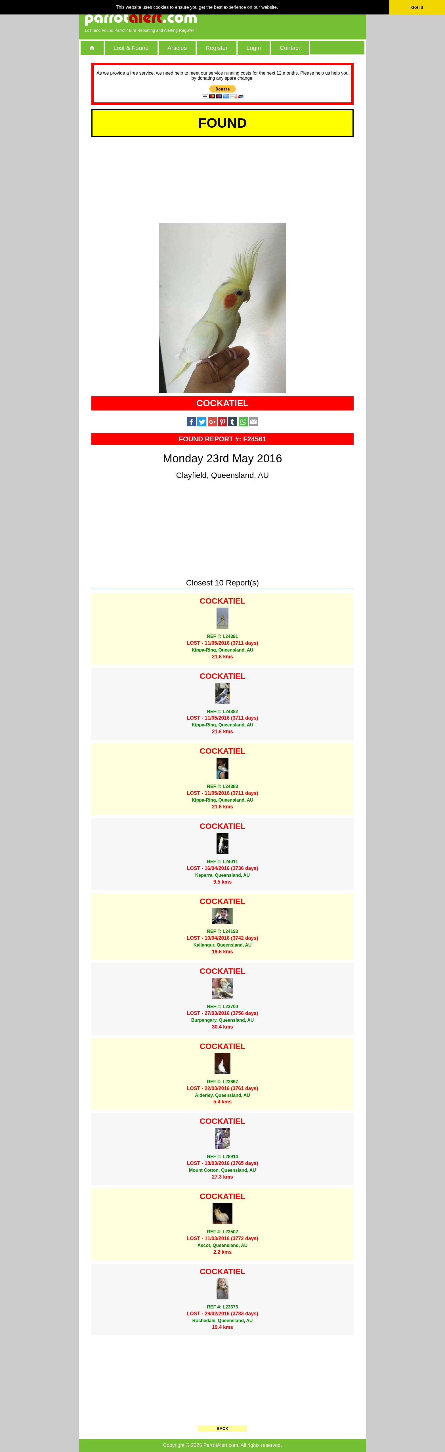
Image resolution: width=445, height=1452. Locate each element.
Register (216, 48)
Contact (290, 48)
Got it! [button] (417, 7)
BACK (222, 1428)
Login (253, 48)
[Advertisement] (294, 18)
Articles (177, 48)
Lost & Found (131, 48)
